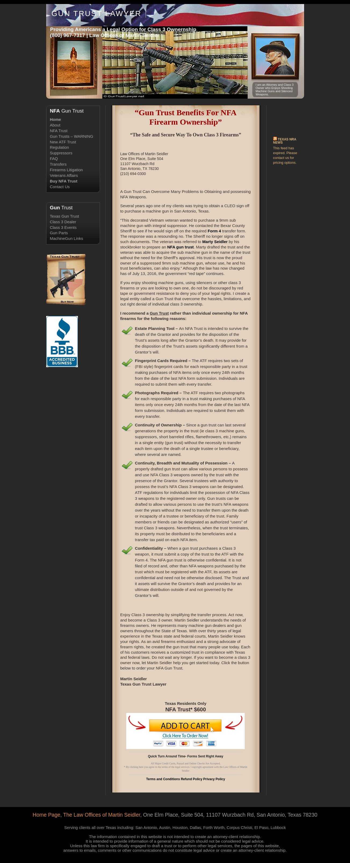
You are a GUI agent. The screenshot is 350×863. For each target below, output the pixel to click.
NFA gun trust (180, 247)
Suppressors (61, 153)
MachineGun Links (66, 238)
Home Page (46, 815)
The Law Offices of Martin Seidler (101, 815)
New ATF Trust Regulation (63, 145)
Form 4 (214, 231)
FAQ (54, 158)
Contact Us (60, 186)
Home (55, 119)
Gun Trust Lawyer (96, 13)
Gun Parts (59, 232)
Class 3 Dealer (63, 222)
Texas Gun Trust (64, 216)
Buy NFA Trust (63, 181)
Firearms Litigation (66, 170)
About (55, 125)
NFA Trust (59, 130)
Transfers (58, 164)
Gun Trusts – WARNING (71, 136)
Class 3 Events (63, 227)
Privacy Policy (214, 779)
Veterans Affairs (64, 175)
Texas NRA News (284, 140)
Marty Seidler (215, 241)
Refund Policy (191, 779)
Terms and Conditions (163, 779)
